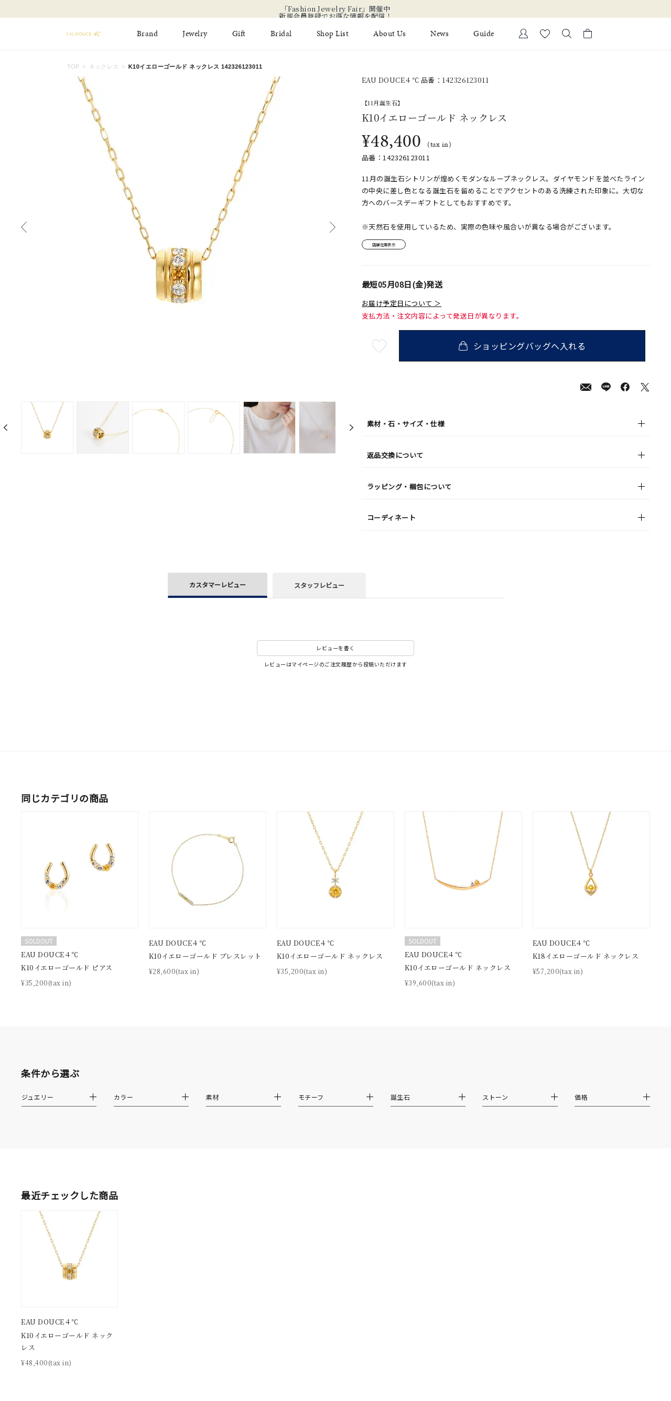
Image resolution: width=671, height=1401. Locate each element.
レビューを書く (335, 651)
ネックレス (104, 66)
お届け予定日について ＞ (401, 306)
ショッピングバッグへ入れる (526, 349)
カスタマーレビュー (217, 587)
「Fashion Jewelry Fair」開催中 (336, 9)
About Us (389, 33)
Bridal (281, 33)
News (439, 33)
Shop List (333, 33)
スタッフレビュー (319, 588)
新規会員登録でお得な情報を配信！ (335, 16)
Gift (239, 33)
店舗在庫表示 (391, 246)
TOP (73, 66)
